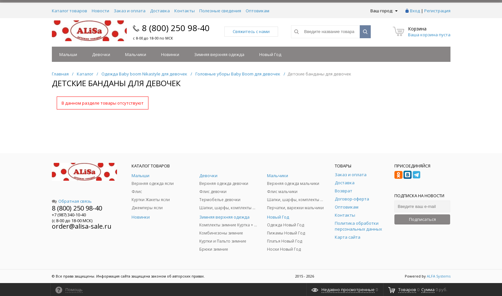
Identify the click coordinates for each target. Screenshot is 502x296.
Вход (415, 11)
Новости (100, 11)
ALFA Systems (438, 276)
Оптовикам (257, 11)
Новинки (170, 54)
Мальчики (135, 54)
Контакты (184, 11)
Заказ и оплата (130, 11)
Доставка (160, 11)
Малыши (68, 54)
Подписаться (422, 219)
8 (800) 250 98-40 (176, 28)
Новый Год (270, 54)
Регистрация (437, 11)
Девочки (101, 54)
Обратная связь (72, 201)
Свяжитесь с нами (251, 31)
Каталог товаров (69, 11)
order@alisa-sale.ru (81, 226)
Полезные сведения (220, 11)
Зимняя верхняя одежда (219, 54)
